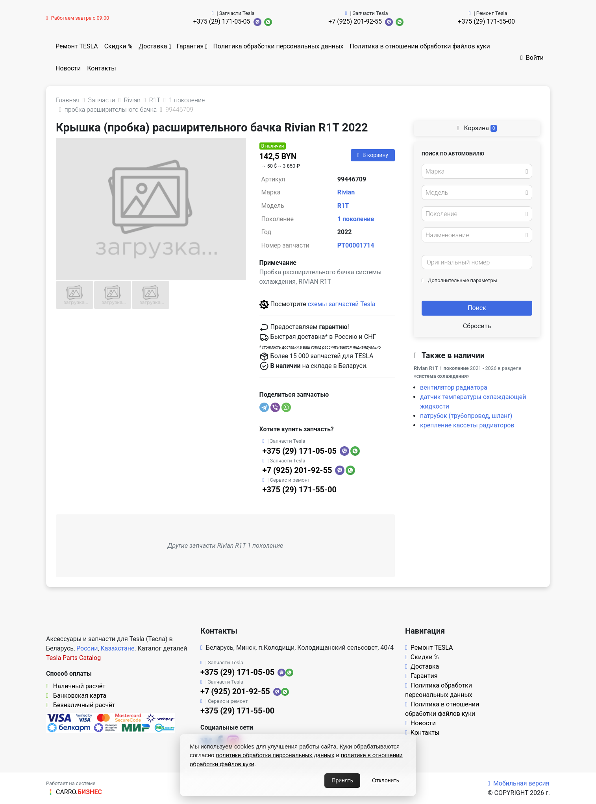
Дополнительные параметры (459, 280)
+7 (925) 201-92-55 (355, 21)
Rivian (346, 192)
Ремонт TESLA (77, 46)
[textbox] (474, 171)
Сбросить (477, 326)
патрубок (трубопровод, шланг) (466, 416)
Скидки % (118, 46)
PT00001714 (355, 245)
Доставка (153, 46)
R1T (343, 205)
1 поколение (355, 219)
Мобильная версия (519, 783)
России (87, 648)
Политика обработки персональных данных (278, 46)
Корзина (477, 128)
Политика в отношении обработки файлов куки (420, 46)
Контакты (101, 68)
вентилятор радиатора (453, 387)
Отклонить (385, 780)
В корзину (372, 155)
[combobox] (477, 171)
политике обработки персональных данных (275, 755)
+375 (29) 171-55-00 (486, 21)
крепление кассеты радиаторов (467, 425)
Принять (342, 780)
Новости (68, 68)
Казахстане (118, 648)
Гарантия (190, 46)
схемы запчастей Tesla (342, 304)
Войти (532, 57)
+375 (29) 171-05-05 (221, 21)
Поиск (477, 308)
